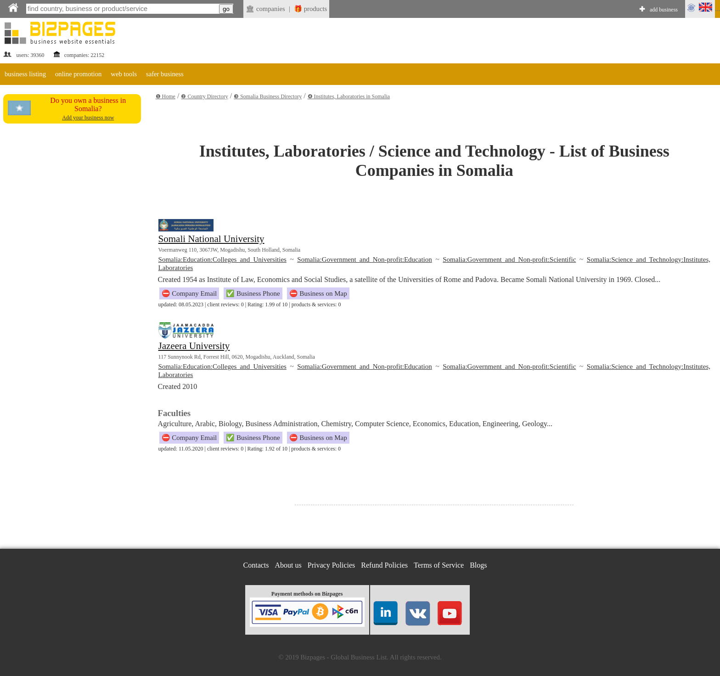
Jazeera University (194, 345)
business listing (25, 74)
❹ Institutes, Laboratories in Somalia (349, 96)
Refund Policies (384, 565)
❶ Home (165, 96)
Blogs (478, 565)
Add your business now (88, 117)
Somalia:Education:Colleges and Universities (222, 259)
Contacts (256, 565)
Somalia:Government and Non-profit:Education (364, 259)
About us (288, 565)
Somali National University (211, 238)
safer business (165, 74)
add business (664, 9)
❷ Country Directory (204, 96)
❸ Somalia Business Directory (268, 96)
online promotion (78, 74)
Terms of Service (439, 565)
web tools (124, 74)
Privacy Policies (331, 565)
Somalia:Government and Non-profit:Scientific (509, 259)
